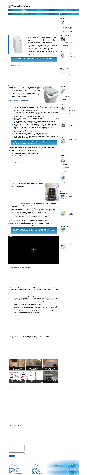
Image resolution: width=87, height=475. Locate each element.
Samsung (70, 53)
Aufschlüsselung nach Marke (12, 465)
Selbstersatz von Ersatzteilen (12, 463)
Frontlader (70, 124)
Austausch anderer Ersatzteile (67, 48)
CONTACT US (57, 465)
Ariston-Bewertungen (72, 111)
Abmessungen (71, 72)
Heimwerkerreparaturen (35, 462)
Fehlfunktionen (63, 18)
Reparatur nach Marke (35, 465)
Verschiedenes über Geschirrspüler (37, 473)
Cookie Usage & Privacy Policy (59, 466)
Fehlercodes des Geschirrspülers (36, 464)
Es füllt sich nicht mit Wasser (67, 28)
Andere (70, 59)
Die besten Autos (65, 99)
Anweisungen (65, 164)
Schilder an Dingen (66, 182)
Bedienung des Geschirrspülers (36, 471)
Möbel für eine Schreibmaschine (68, 168)
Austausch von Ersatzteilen (65, 35)
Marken (24, 10)
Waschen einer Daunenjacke (67, 185)
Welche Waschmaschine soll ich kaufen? (14, 468)
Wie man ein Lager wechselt (67, 42)
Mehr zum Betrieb (66, 167)
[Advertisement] (33, 24)
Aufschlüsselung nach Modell (67, 31)
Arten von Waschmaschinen (65, 121)
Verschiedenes (65, 171)
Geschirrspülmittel (34, 472)
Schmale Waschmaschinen (73, 125)
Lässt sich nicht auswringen (67, 27)
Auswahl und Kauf (64, 88)
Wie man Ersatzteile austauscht (36, 463)
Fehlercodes (62, 51)
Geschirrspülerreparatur (65, 193)
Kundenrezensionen (34, 468)
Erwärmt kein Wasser (66, 30)
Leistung (70, 71)
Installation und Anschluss (67, 165)
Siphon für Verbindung (72, 139)
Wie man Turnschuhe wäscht (67, 183)
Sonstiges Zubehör (71, 142)
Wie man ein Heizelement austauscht (68, 46)
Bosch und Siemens (72, 56)
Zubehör (62, 137)
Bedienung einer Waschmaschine (13, 471)
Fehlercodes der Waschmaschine (13, 464)
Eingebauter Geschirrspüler (36, 470)
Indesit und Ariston (72, 54)
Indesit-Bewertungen (72, 107)
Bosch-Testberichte (72, 110)
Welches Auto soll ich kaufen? (67, 95)
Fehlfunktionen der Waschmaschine (13, 462)
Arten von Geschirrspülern (65, 243)
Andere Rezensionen (72, 113)
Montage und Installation (35, 466)
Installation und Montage (72, 211)
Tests (55, 462)
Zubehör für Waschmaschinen (12, 470)
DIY (63, 170)
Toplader (70, 122)
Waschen (62, 173)
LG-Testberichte (71, 106)
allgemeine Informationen (65, 68)
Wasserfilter (70, 140)
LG (69, 57)
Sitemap (56, 464)
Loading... (10, 236)
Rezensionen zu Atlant (72, 109)
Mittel (64, 180)
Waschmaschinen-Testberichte (12, 467)
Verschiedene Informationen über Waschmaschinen (15, 473)
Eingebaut (70, 244)
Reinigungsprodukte (72, 213)
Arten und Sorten (34, 469)
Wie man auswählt (66, 96)
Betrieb (61, 157)
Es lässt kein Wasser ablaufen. (67, 25)
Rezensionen (62, 104)
